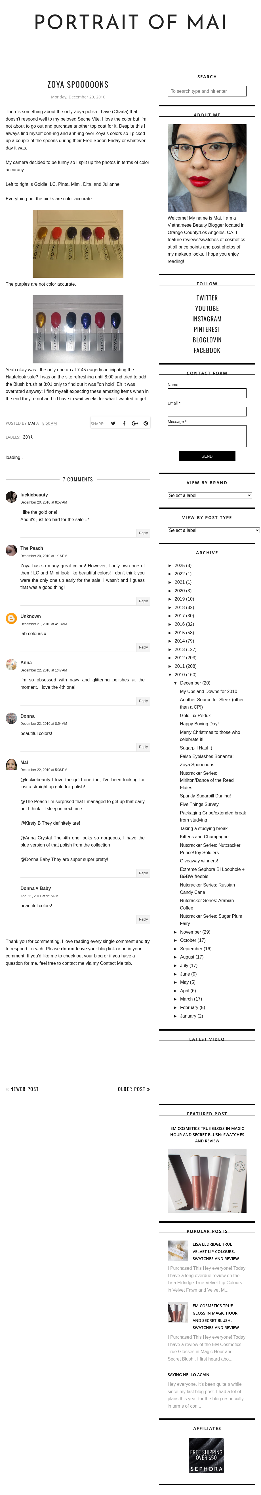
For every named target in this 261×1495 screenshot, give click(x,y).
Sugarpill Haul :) (196, 748)
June (185, 974)
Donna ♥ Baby (35, 888)
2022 (180, 573)
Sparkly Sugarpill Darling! (205, 795)
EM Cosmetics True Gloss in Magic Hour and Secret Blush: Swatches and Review (207, 1135)
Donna (27, 716)
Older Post (132, 1088)
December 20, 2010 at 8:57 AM (43, 502)
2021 (180, 582)
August (187, 957)
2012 (180, 657)
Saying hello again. (189, 1374)
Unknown (30, 616)
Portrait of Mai (130, 24)
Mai (24, 762)
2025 (180, 565)
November (190, 932)
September (191, 948)
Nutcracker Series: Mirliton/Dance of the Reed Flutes (206, 780)
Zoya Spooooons (197, 764)
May (184, 982)
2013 (180, 649)
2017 (180, 615)
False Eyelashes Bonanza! (206, 756)
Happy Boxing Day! (199, 723)
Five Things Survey (199, 804)
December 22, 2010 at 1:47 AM (43, 670)
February (189, 1007)
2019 (180, 599)
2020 (180, 590)
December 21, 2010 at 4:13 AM (43, 624)
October (188, 940)
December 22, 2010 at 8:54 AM (43, 724)
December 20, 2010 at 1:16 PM (43, 556)
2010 (180, 674)
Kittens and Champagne (204, 836)
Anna (26, 662)
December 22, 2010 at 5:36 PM (43, 770)
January (188, 1016)
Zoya (28, 437)
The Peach (31, 548)
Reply (143, 533)
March (186, 999)
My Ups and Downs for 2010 (208, 691)
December (190, 683)
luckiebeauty (34, 494)
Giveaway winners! (199, 860)
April (184, 990)
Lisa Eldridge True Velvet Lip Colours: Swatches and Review (216, 1251)
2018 (180, 607)
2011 (180, 666)
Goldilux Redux (195, 715)
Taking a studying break (204, 828)
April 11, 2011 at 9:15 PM (39, 896)
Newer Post (24, 1088)
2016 (180, 624)
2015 (180, 632)
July (184, 965)
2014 (180, 641)
